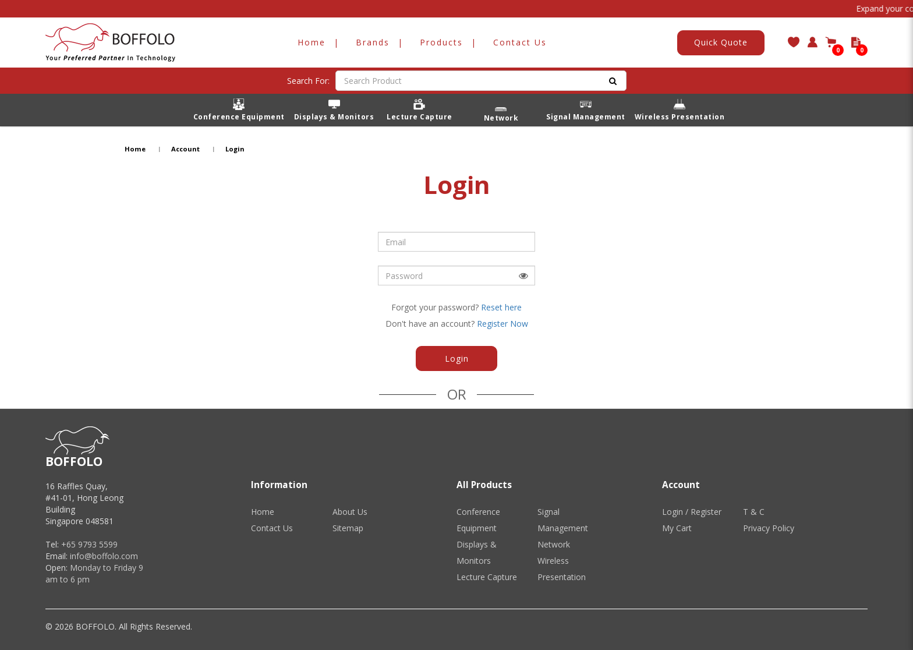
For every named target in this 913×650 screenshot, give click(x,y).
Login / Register (691, 511)
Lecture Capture (486, 576)
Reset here (501, 307)
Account (185, 148)
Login (235, 148)
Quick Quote (721, 42)
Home (135, 148)
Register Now (502, 323)
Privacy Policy (768, 528)
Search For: (308, 80)
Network (553, 544)
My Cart (677, 528)
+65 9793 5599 (89, 544)
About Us (349, 511)
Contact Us (272, 528)
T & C (754, 511)
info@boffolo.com (104, 555)
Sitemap (347, 528)
